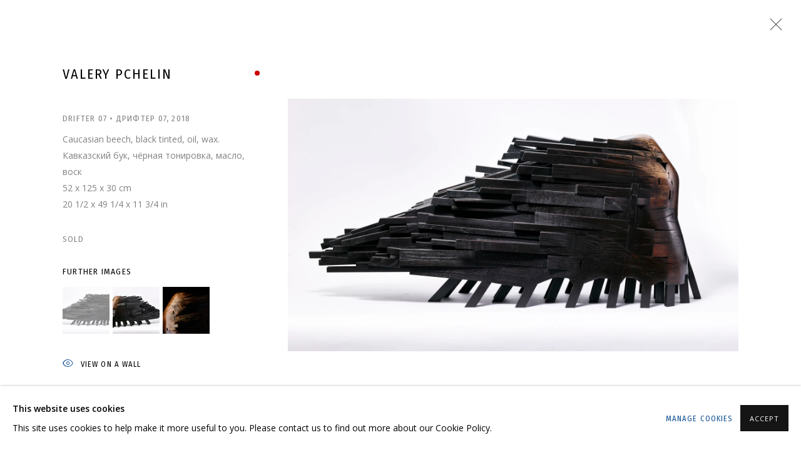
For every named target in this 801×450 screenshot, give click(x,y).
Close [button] (772, 28)
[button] (86, 310)
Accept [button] (764, 418)
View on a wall (102, 365)
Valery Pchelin (117, 74)
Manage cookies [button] (699, 418)
